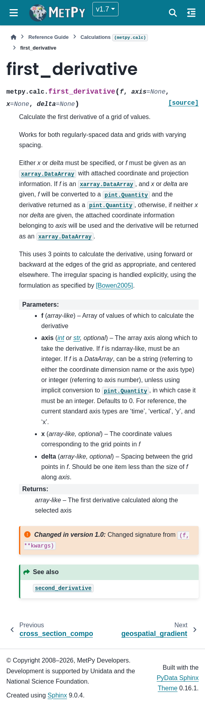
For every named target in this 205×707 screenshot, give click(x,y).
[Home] (13, 37)
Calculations (114, 37)
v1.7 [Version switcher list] (102, 9)
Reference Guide (48, 37)
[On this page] (191, 12)
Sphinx (57, 695)
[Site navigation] (13, 12)
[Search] (173, 12)
